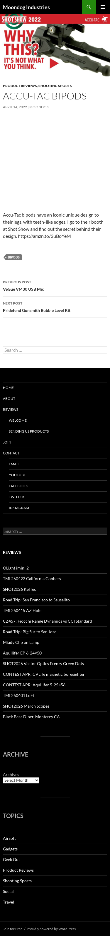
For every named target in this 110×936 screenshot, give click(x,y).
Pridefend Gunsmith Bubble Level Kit (55, 306)
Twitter (16, 497)
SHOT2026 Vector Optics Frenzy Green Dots (43, 663)
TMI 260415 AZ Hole (22, 610)
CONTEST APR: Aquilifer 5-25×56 (34, 684)
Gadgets (10, 848)
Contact (11, 453)
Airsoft (9, 838)
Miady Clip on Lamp (21, 642)
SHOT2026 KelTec (19, 589)
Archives (11, 774)
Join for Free (12, 929)
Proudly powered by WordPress (51, 929)
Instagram (19, 507)
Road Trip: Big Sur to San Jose (29, 631)
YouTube (17, 475)
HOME (8, 387)
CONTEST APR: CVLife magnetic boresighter (44, 674)
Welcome (18, 420)
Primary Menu (103, 7)
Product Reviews (20, 86)
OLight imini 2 (16, 567)
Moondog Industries (26, 7)
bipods (14, 257)
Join (7, 442)
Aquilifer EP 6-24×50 (22, 652)
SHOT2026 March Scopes (26, 705)
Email (14, 464)
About (9, 398)
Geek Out (11, 859)
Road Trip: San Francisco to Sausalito (36, 599)
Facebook (18, 486)
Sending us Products (29, 431)
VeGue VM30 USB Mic (55, 285)
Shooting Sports (55, 86)
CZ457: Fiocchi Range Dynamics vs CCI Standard (47, 621)
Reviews (10, 409)
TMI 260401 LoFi (18, 695)
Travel (8, 901)
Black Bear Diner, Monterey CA (31, 716)
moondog (39, 107)
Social (8, 891)
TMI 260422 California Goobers (32, 578)
